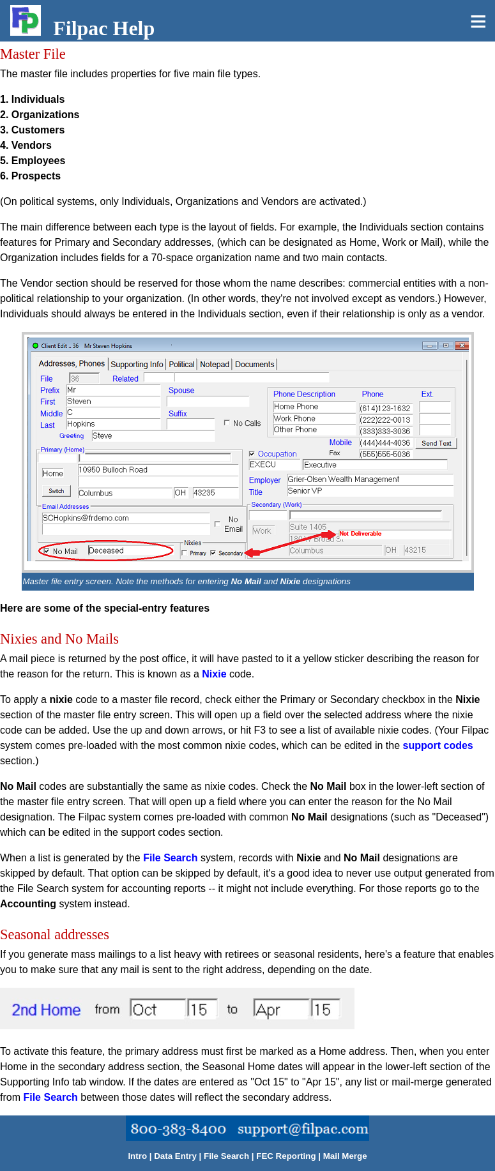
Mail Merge (345, 1156)
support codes (438, 745)
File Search (170, 857)
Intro (137, 1156)
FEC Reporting (286, 1156)
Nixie (214, 674)
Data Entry (175, 1156)
